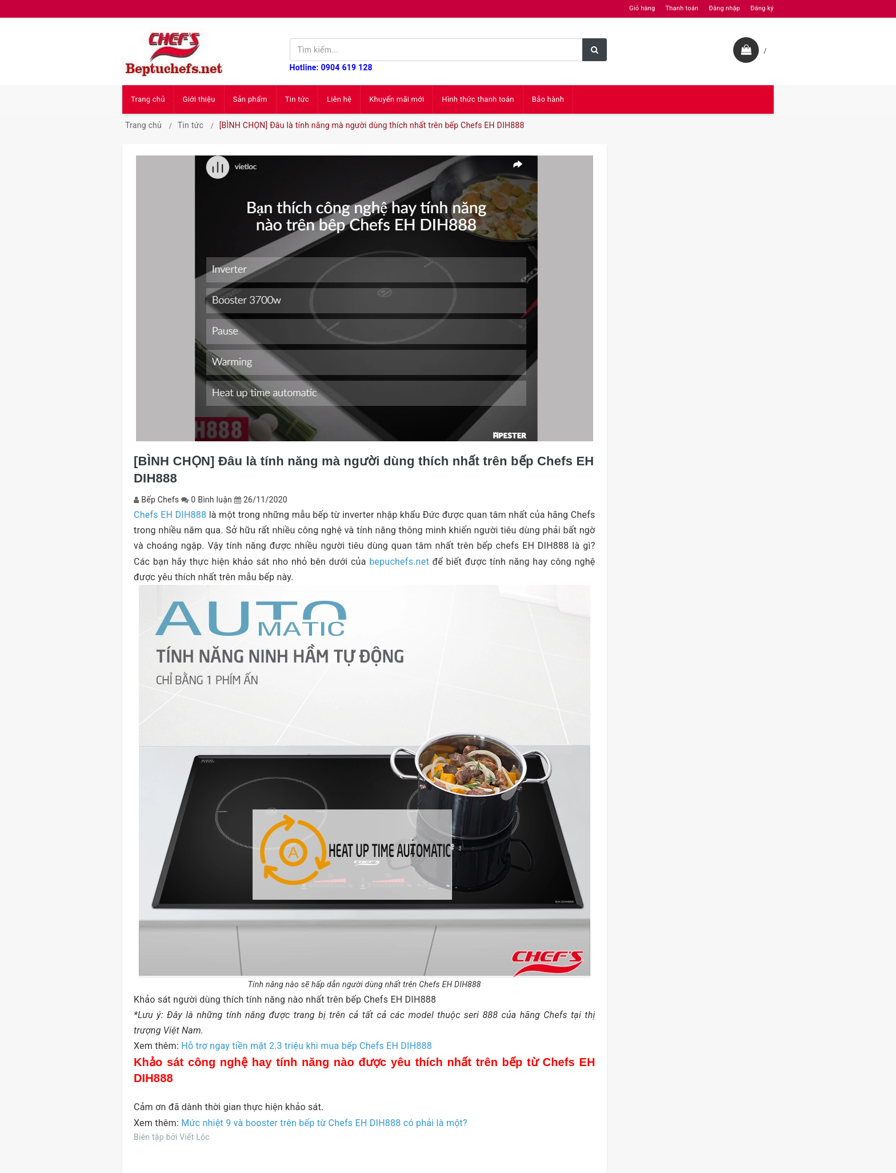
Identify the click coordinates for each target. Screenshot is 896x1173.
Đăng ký (762, 8)
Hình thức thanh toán (478, 99)
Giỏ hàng (642, 8)
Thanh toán (681, 8)
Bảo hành (548, 99)
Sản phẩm (250, 99)
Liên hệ (339, 99)
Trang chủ (148, 99)
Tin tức (297, 99)
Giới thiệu (199, 99)
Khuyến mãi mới (396, 99)
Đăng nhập (724, 8)
